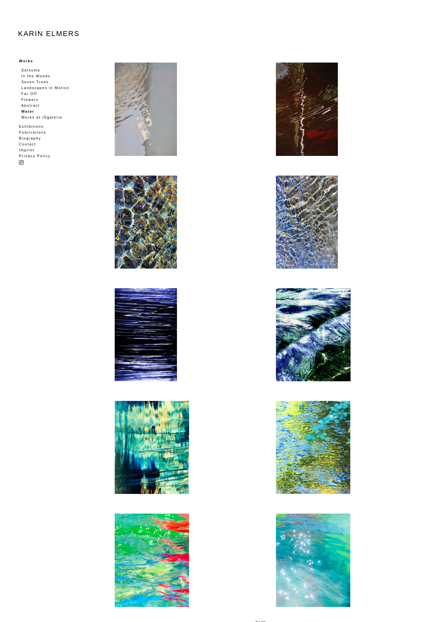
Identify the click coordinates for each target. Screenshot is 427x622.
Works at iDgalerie (42, 117)
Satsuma (30, 70)
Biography (30, 138)
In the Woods (35, 76)
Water (27, 111)
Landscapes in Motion (45, 88)
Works (26, 61)
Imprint (27, 150)
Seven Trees (35, 82)
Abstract (30, 105)
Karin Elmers (49, 33)
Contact (27, 144)
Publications (32, 132)
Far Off (29, 94)
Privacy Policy (34, 156)
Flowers (30, 100)
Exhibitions (31, 126)
